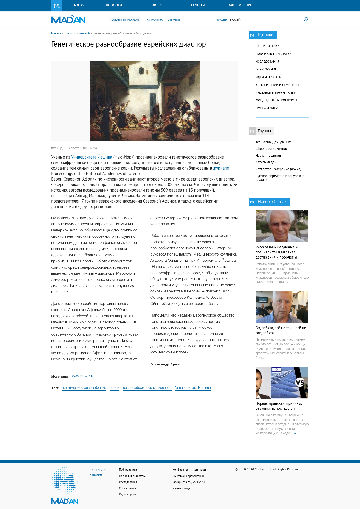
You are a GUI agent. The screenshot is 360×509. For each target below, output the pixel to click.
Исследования (267, 61)
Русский (235, 19)
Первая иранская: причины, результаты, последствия (279, 406)
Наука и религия (268, 155)
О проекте (174, 19)
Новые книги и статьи (273, 54)
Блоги (156, 5)
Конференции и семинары (277, 85)
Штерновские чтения (272, 148)
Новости (114, 5)
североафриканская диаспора (147, 387)
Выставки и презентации (276, 93)
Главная (77, 5)
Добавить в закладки (125, 19)
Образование (266, 69)
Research (84, 33)
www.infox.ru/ (82, 376)
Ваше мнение (240, 5)
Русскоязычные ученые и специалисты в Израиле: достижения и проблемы (277, 252)
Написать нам (156, 19)
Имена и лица (267, 108)
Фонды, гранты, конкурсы (276, 100)
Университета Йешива (91, 157)
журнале (221, 168)
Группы (198, 5)
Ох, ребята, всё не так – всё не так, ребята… (281, 330)
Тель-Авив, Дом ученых (273, 142)
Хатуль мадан (266, 162)
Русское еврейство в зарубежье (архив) (280, 178)
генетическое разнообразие (84, 387)
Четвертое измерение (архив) (278, 169)
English (222, 19)
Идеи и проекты (269, 77)
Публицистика (267, 46)
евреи (114, 387)
